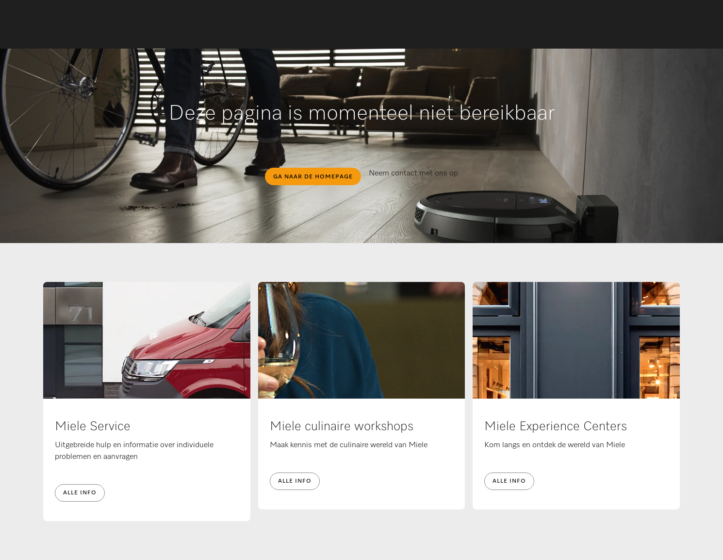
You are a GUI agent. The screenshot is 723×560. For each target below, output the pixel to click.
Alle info (80, 493)
